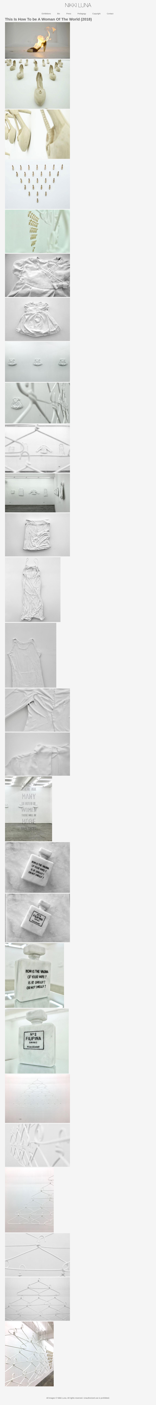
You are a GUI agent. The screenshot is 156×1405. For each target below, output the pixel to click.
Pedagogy (82, 14)
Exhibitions (46, 14)
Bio (58, 14)
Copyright (96, 14)
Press (68, 14)
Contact (110, 14)
